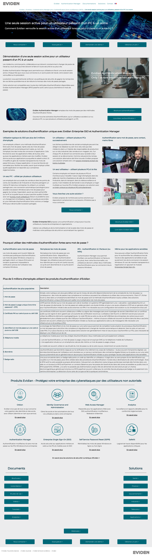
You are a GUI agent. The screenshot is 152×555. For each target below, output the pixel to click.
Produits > (29, 9)
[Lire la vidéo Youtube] (113, 78)
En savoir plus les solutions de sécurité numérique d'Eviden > (76, 458)
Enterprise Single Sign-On (125, 267)
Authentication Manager (70, 4)
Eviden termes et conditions (41, 551)
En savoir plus (20, 417)
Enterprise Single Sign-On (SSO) (57, 439)
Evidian (57, 4)
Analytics (132, 405)
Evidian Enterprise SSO (76, 131)
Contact (110, 4)
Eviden (54, 551)
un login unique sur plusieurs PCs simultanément (72, 187)
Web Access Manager (94, 405)
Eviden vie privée (26, 551)
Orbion (20, 405)
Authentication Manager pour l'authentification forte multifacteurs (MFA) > (59, 9)
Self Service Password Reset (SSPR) (94, 439)
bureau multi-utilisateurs (19, 197)
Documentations (89, 4)
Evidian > (22, 9)
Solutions (101, 4)
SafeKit (132, 439)
